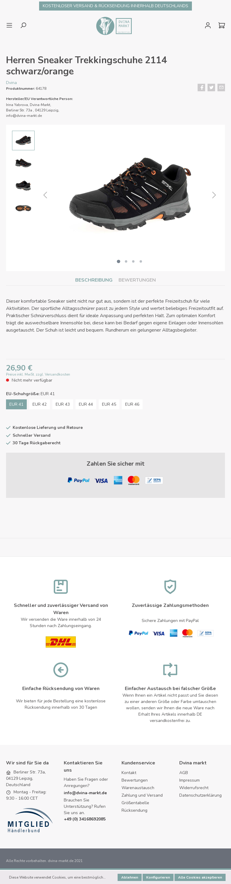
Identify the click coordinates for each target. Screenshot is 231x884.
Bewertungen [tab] (137, 280)
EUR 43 (63, 405)
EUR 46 (132, 405)
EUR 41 (16, 405)
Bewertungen (135, 781)
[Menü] (11, 25)
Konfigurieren (158, 877)
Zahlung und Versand (142, 796)
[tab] (93, 280)
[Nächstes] (214, 195)
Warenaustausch (138, 789)
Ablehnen (129, 877)
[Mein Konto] (208, 25)
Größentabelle (135, 804)
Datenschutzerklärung (200, 796)
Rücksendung (134, 811)
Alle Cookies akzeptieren (200, 877)
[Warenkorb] (220, 25)
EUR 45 (109, 405)
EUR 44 (86, 405)
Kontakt (129, 773)
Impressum (189, 781)
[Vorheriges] (45, 195)
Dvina (11, 83)
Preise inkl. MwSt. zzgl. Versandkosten (38, 375)
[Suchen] (23, 25)
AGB (183, 773)
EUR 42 (39, 405)
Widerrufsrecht (193, 789)
